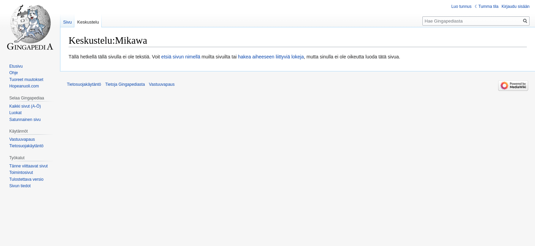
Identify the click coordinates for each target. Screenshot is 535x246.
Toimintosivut (21, 172)
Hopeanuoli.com (24, 86)
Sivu (67, 22)
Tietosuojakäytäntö (26, 146)
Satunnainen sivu (25, 119)
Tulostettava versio (26, 179)
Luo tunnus (461, 6)
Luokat (15, 112)
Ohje (13, 72)
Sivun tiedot (20, 185)
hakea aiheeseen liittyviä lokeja (271, 56)
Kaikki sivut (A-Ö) (25, 106)
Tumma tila (488, 6)
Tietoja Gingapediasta (125, 84)
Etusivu (16, 66)
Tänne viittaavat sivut (28, 166)
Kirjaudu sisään (516, 6)
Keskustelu (88, 22)
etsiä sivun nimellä (180, 56)
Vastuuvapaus (22, 139)
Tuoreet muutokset (26, 79)
